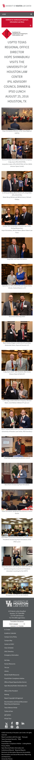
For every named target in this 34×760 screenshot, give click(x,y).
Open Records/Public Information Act (15, 686)
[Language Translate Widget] (17, 624)
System (7, 715)
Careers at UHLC (9, 644)
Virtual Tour (7, 719)
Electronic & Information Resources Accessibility (15, 752)
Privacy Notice (5, 746)
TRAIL (19, 739)
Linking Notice (26, 744)
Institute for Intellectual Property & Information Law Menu (17, 21)
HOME (4, 14)
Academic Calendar (10, 633)
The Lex (6, 668)
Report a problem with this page (11, 737)
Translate (19, 626)
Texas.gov (25, 737)
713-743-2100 (14, 616)
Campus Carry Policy (10, 637)
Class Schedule (8, 648)
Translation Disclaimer (17, 621)
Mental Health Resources (11, 675)
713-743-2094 (13, 618)
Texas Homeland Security (9, 739)
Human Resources (9, 664)
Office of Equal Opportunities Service (15, 682)
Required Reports (20, 750)
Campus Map (8, 641)
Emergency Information (11, 655)
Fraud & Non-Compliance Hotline (14, 678)
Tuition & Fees (8, 711)
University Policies (7, 759)
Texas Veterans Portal (10, 708)
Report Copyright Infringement (13, 698)
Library (6, 671)
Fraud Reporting (6, 741)
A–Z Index (7, 630)
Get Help (7, 660)
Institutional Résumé (7, 750)
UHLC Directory (9, 651)
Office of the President (11, 691)
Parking (6, 695)
